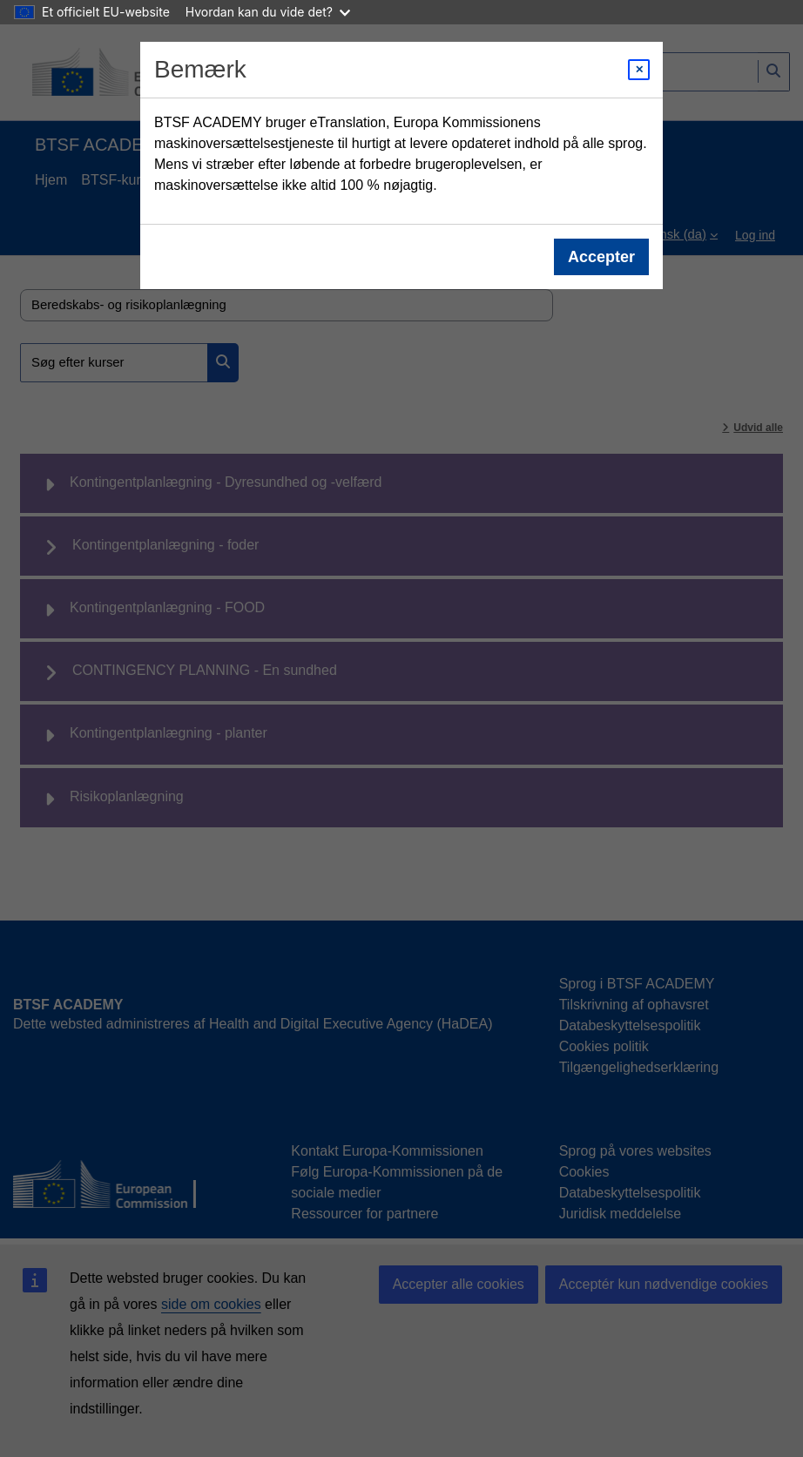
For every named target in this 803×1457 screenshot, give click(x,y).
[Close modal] (639, 69)
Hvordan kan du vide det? (268, 11)
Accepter (601, 257)
